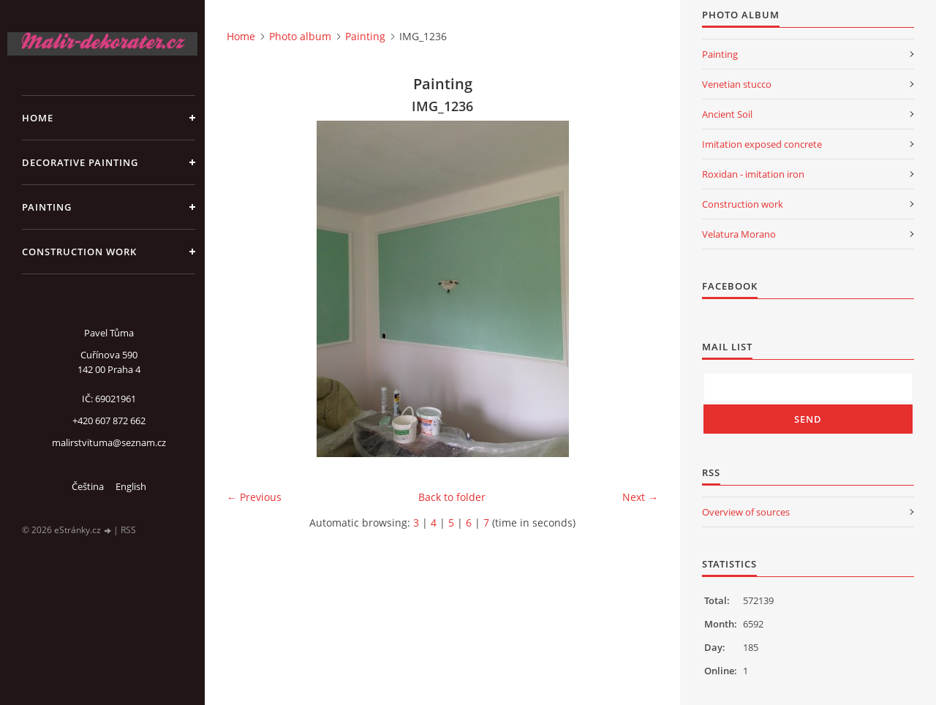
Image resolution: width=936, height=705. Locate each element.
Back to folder (452, 497)
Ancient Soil (727, 114)
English (131, 486)
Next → (640, 497)
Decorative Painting (80, 162)
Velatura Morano (739, 234)
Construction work (79, 251)
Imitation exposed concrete (762, 144)
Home (37, 117)
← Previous (254, 497)
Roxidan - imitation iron (753, 174)
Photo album (300, 36)
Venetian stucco (736, 84)
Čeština (88, 486)
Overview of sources (746, 512)
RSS (128, 530)
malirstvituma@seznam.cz (109, 442)
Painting (47, 207)
